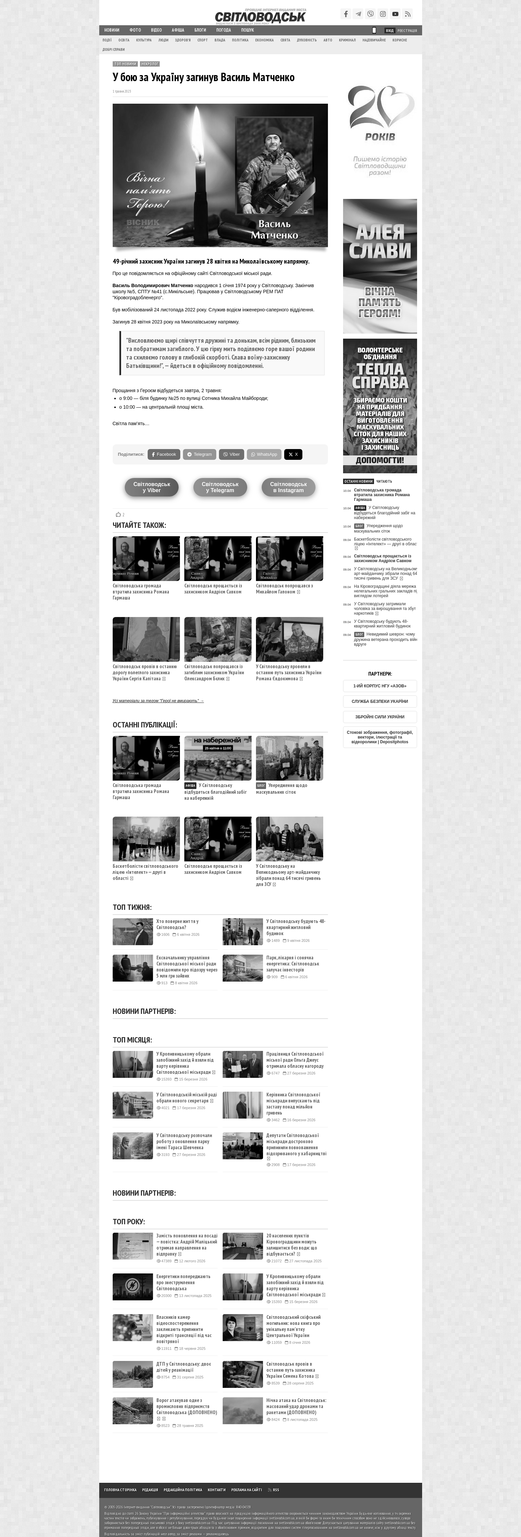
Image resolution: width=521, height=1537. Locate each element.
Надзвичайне (374, 40)
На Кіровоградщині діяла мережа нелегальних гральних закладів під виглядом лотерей (386, 591)
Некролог (150, 64)
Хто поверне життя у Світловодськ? (177, 924)
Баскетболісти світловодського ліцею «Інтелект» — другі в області (145, 872)
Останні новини (358, 481)
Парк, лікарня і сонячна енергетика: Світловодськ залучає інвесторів (292, 964)
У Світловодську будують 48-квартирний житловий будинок (296, 927)
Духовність (307, 40)
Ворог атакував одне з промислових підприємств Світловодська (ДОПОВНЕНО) (186, 1409)
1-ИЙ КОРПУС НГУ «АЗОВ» (380, 686)
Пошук (247, 30)
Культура (144, 40)
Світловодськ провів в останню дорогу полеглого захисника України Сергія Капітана (145, 672)
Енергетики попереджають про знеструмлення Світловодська (183, 1282)
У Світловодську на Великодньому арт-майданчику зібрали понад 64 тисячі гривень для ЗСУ (288, 875)
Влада (220, 40)
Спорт (202, 40)
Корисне (400, 40)
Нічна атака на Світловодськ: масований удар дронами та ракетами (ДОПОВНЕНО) (296, 1406)
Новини (111, 30)
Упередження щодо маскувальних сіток (281, 788)
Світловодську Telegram (220, 487)
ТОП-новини (125, 64)
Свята (285, 40)
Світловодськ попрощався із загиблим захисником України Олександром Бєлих (214, 672)
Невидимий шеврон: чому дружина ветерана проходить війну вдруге (387, 639)
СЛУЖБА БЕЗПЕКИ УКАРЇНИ (380, 701)
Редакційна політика (183, 1489)
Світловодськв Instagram (288, 487)
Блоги (200, 30)
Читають (384, 481)
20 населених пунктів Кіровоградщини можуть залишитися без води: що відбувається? (291, 1245)
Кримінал (347, 40)
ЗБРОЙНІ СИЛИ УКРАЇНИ (380, 717)
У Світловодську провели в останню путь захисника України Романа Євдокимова (288, 672)
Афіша (178, 30)
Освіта (123, 40)
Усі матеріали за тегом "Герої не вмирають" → (158, 700)
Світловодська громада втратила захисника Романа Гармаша (141, 591)
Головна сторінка (120, 1489)
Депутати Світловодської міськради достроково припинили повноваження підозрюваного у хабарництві (296, 1146)
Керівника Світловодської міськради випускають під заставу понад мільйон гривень (293, 1104)
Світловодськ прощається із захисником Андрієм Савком (213, 588)
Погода (223, 30)
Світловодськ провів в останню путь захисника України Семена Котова (292, 1370)
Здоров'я (183, 40)
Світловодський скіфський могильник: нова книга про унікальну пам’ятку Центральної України (293, 1326)
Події (107, 40)
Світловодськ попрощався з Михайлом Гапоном (284, 588)
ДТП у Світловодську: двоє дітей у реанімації (183, 1367)
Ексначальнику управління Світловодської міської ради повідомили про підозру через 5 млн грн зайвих (186, 967)
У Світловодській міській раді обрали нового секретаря (186, 1098)
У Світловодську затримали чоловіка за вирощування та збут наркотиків (385, 609)
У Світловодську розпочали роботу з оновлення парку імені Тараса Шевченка (184, 1141)
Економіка (264, 40)
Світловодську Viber (152, 487)
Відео (156, 30)
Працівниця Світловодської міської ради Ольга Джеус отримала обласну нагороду (295, 1060)
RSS (273, 1489)
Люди (163, 40)
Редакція (150, 1489)
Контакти (217, 1489)
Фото (135, 30)
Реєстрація (407, 30)
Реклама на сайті (246, 1489)
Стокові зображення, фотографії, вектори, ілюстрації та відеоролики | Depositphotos (380, 737)
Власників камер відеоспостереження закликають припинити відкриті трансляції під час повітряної (184, 1329)
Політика (240, 40)
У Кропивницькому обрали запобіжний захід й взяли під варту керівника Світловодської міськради (186, 1063)
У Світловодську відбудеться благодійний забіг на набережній (215, 791)
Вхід (390, 30)
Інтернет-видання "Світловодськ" (147, 1506)
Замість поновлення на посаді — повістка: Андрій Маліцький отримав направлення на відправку (187, 1245)
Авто (328, 40)
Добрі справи (114, 49)
